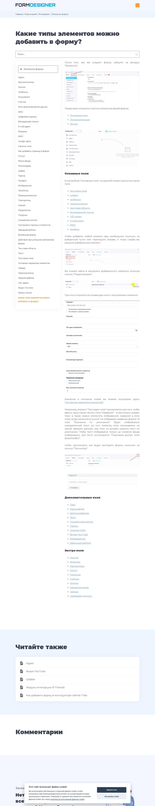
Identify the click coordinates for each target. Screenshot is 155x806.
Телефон (22, 181)
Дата (20, 112)
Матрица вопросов (27, 195)
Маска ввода (24, 161)
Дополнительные (80, 119)
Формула (22, 131)
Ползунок (22, 215)
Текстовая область (27, 248)
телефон (74, 229)
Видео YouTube (25, 288)
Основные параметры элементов (34, 263)
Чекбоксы (23, 92)
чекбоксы (75, 199)
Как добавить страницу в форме (33, 151)
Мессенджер (24, 166)
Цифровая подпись (27, 117)
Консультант (24, 97)
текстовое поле (78, 191)
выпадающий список (82, 212)
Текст (20, 253)
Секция (21, 205)
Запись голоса (25, 293)
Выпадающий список (28, 121)
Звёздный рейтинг (27, 230)
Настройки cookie (111, 796)
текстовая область (80, 208)
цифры (74, 195)
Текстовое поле (25, 258)
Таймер (21, 268)
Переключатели (26, 273)
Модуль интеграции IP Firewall (45, 687)
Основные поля (79, 115)
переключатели (79, 204)
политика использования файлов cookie (67, 799)
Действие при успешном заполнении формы (36, 242)
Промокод (23, 190)
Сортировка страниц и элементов (34, 225)
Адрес (21, 77)
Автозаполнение (26, 82)
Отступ (21, 156)
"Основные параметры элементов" (84, 402)
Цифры (21, 171)
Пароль (21, 176)
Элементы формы (33, 69)
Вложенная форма (27, 235)
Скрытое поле (25, 146)
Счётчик (22, 102)
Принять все (112, 790)
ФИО (20, 136)
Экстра (74, 124)
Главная (19, 14)
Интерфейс (44, 14)
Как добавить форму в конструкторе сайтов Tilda (56, 695)
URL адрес (23, 283)
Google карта (24, 141)
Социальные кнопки (27, 220)
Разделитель (24, 210)
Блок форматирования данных (32, 107)
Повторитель (24, 200)
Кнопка (21, 87)
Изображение (25, 185)
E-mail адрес (24, 126)
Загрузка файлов (26, 278)
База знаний (31, 14)
